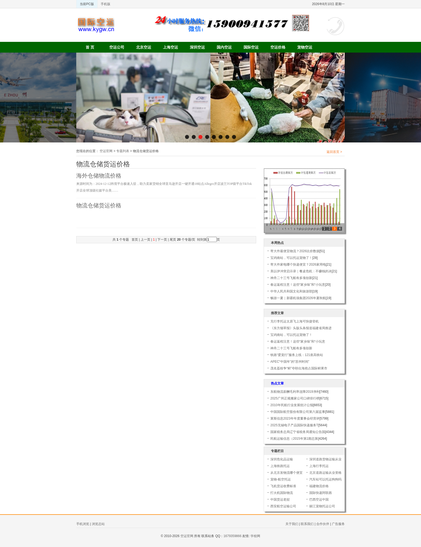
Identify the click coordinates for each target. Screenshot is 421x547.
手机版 (105, 4)
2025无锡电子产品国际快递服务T (294, 425)
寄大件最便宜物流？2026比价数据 (295, 251)
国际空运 (251, 47)
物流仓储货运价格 (98, 205)
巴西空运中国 (319, 499)
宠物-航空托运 (280, 479)
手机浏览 (82, 524)
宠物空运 (304, 47)
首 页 (90, 47)
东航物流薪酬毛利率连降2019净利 (295, 392)
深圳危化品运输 (281, 459)
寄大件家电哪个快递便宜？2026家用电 (298, 264)
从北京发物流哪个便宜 (286, 473)
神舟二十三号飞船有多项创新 (291, 278)
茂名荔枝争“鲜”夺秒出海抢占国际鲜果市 (298, 368)
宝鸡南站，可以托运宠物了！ (291, 258)
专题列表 (122, 151)
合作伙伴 (322, 524)
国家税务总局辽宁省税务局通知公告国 (297, 432)
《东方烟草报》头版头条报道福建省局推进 (301, 328)
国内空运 (224, 47)
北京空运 (143, 47)
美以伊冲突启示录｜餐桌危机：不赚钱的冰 (301, 271)
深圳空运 (197, 47)
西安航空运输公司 (283, 506)
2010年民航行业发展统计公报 (291, 405)
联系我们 (307, 524)
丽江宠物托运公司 (322, 506)
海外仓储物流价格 (98, 175)
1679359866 (232, 536)
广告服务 (338, 524)
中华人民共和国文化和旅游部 (291, 291)
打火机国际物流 (281, 493)
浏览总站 (98, 524)
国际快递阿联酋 (320, 493)
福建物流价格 (319, 486)
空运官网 (106, 151)
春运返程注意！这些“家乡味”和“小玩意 (297, 285)
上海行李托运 (319, 466)
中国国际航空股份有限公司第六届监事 (297, 412)
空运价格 (277, 47)
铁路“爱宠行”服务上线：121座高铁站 (296, 355)
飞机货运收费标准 (283, 486)
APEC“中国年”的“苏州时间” (289, 362)
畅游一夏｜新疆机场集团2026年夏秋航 (298, 298)
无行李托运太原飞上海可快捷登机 (294, 321)
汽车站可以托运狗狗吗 (325, 479)
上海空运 (170, 47)
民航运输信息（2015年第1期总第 (294, 438)
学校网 (255, 536)
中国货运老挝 (280, 499)
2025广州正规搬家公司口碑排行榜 (295, 398)
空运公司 (116, 47)
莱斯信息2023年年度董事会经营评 (295, 418)
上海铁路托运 (280, 466)
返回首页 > (334, 152)
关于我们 (291, 524)
